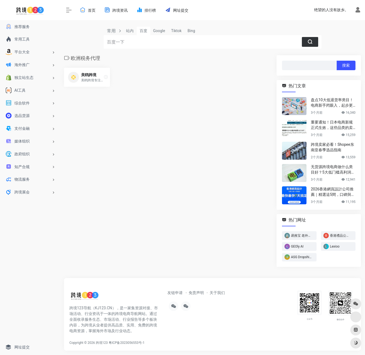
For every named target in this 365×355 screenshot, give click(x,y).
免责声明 (196, 293)
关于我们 (217, 293)
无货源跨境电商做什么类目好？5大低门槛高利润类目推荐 (333, 170)
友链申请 (175, 293)
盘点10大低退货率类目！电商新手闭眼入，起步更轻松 (332, 103)
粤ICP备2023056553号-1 (127, 343)
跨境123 (102, 343)
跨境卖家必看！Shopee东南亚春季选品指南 (332, 147)
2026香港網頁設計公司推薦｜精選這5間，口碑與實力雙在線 (333, 192)
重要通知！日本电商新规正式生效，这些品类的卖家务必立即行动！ (332, 125)
